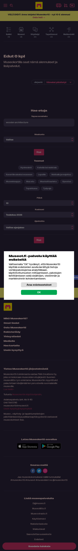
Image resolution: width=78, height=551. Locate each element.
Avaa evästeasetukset (39, 285)
